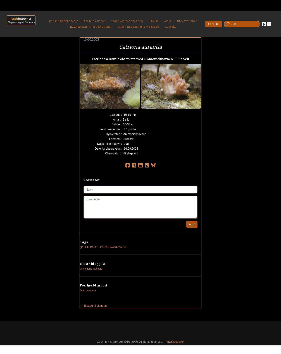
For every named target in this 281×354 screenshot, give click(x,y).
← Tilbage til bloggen (93, 303)
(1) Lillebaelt (89, 244)
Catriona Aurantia (113, 244)
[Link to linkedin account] (269, 22)
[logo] (20, 22)
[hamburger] (40, 17)
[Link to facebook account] (264, 22)
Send (191, 221)
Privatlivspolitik (174, 339)
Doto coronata (88, 287)
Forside (213, 22)
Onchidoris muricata (91, 266)
